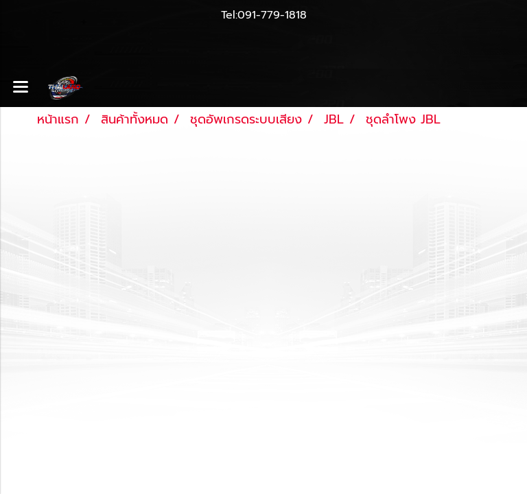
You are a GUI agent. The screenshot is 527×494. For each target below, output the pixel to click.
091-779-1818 (272, 15)
